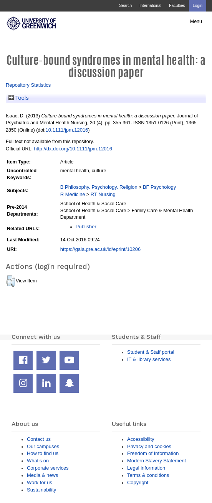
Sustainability (41, 490)
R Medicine (72, 194)
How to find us (42, 453)
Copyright (137, 482)
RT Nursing (103, 194)
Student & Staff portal (150, 352)
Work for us (39, 482)
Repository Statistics (28, 85)
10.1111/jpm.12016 (67, 130)
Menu (196, 21)
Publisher (86, 226)
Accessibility (140, 439)
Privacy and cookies (149, 446)
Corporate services (48, 468)
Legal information (146, 468)
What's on (38, 460)
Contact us (39, 439)
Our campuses (43, 446)
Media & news (42, 475)
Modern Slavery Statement (156, 460)
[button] (10, 281)
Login (197, 5)
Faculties (177, 5)
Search (125, 5)
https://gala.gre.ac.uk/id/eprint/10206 (100, 249)
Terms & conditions (148, 475)
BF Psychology (159, 187)
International (150, 5)
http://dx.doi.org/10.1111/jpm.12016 (73, 149)
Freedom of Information (153, 453)
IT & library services (149, 359)
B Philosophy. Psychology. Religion (98, 187)
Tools (18, 98)
